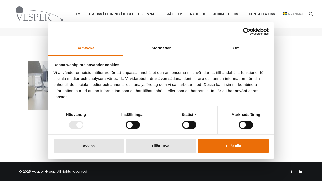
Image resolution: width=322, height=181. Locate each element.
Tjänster (169, 13)
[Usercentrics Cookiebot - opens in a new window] (247, 31)
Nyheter (193, 13)
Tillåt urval (161, 146)
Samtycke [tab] (86, 48)
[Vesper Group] (32, 11)
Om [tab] (236, 48)
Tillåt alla (233, 146)
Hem (73, 13)
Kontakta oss (258, 13)
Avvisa (89, 146)
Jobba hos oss (223, 13)
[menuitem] (73, 13)
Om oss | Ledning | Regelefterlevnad (119, 13)
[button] (311, 12)
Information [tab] (161, 48)
